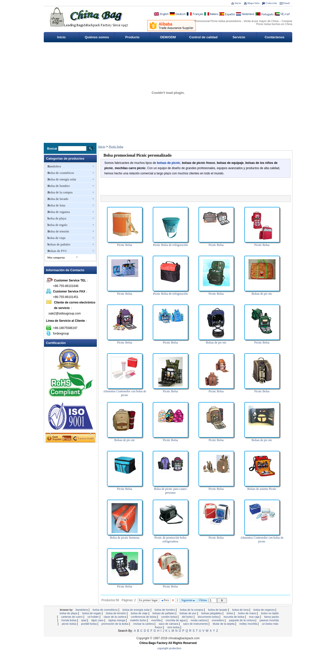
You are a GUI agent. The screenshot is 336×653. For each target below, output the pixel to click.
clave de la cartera (115, 616)
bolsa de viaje (57, 238)
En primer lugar (148, 600)
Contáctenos (274, 37)
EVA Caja (254, 616)
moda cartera (199, 620)
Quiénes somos (97, 37)
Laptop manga (117, 620)
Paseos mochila (269, 620)
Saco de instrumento (195, 623)
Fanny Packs (271, 616)
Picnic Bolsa (124, 245)
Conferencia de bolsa (144, 616)
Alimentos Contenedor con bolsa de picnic (124, 393)
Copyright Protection (169, 648)
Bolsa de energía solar (62, 179)
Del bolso (188, 616)
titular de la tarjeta (224, 623)
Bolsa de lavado (58, 199)
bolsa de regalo (57, 225)
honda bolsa (69, 620)
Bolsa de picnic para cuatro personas (170, 490)
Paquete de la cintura (242, 620)
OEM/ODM (168, 37)
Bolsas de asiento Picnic (261, 489)
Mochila (156, 620)
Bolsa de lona (56, 205)
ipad (84, 620)
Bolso (230, 613)
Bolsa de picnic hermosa (125, 537)
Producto (132, 37)
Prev (165, 600)
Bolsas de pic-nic (262, 293)
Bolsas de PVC (57, 251)
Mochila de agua (176, 620)
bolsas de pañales (59, 244)
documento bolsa (209, 616)
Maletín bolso (138, 620)
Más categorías (56, 257)
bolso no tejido (270, 613)
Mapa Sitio (254, 3)
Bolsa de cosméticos (61, 173)
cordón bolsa (169, 616)
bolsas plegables (211, 613)
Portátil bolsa (89, 623)
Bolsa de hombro (59, 186)
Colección (271, 3)
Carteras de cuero (72, 616)
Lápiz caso (97, 620)
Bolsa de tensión (58, 231)
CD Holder (94, 616)
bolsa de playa (57, 218)
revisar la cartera (143, 623)
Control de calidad (203, 37)
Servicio (238, 37)
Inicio (238, 3)
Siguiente (188, 600)
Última (202, 600)
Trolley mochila (249, 623)
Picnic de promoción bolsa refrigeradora (170, 539)
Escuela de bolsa (234, 616)
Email (286, 3)
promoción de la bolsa (115, 623)
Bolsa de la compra (60, 192)
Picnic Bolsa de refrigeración (170, 245)
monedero (218, 620)
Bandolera (54, 166)
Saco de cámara (169, 623)
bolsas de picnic (168, 163)
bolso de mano (247, 613)
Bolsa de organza (59, 212)
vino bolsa (173, 627)
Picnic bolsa (116, 146)
